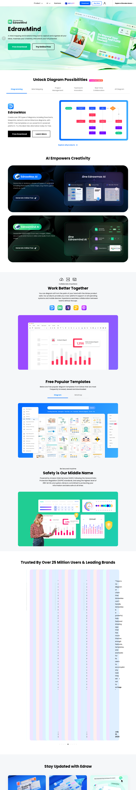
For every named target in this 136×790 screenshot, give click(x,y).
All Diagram (119, 89)
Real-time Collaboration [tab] (98, 89)
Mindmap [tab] (78, 395)
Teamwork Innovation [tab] (78, 89)
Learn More (41, 134)
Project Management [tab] (57, 89)
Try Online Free (43, 46)
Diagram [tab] (57, 395)
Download (85, 3)
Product (38, 3)
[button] (4, 38)
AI (49, 3)
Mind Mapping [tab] (37, 89)
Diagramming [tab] (16, 89)
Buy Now (97, 3)
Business (57, 3)
